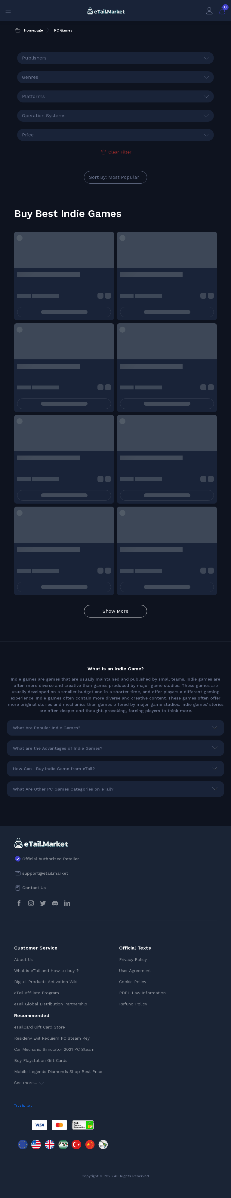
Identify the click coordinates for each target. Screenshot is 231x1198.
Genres (30, 77)
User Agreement (135, 970)
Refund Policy (133, 1003)
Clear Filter (115, 152)
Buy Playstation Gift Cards (40, 1060)
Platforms (33, 96)
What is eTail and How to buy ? (46, 970)
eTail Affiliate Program (36, 992)
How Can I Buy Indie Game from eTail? (54, 768)
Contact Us (34, 887)
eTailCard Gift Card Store (39, 1027)
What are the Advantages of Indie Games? (57, 748)
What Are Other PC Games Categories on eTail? (63, 789)
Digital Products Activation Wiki (45, 981)
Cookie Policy (132, 981)
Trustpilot (23, 1105)
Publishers (34, 58)
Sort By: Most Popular (114, 177)
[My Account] (209, 10)
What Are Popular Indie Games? (46, 727)
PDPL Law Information (142, 992)
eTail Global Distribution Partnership (50, 1003)
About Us (23, 959)
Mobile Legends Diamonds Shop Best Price (58, 1071)
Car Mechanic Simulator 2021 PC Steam (54, 1049)
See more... (29, 1082)
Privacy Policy (133, 959)
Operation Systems (44, 115)
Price (28, 135)
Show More (115, 611)
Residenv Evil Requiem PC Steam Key (52, 1038)
